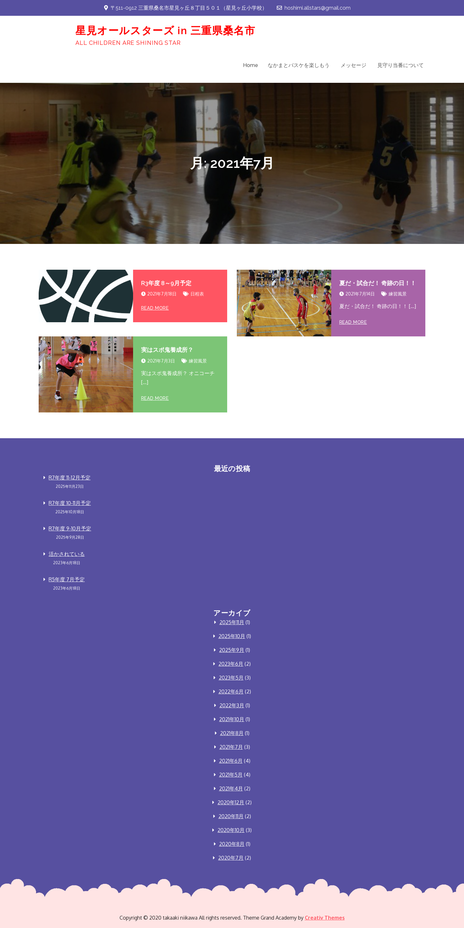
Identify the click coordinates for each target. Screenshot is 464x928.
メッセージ (353, 65)
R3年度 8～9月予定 (166, 283)
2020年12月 (231, 802)
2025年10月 (231, 636)
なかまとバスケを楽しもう (299, 65)
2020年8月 (232, 844)
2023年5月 (231, 677)
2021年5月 (231, 774)
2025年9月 (231, 650)
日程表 (197, 293)
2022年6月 (231, 691)
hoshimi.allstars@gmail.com (314, 8)
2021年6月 (231, 761)
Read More (155, 308)
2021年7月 (231, 747)
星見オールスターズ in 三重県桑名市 (165, 30)
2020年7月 (231, 858)
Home (250, 65)
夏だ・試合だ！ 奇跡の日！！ (377, 283)
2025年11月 (231, 622)
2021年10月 (231, 719)
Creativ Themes (325, 917)
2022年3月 (231, 705)
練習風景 (398, 293)
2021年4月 (231, 788)
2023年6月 (230, 664)
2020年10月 (231, 830)
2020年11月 (231, 816)
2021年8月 (232, 733)
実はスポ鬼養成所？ (167, 349)
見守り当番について (400, 65)
